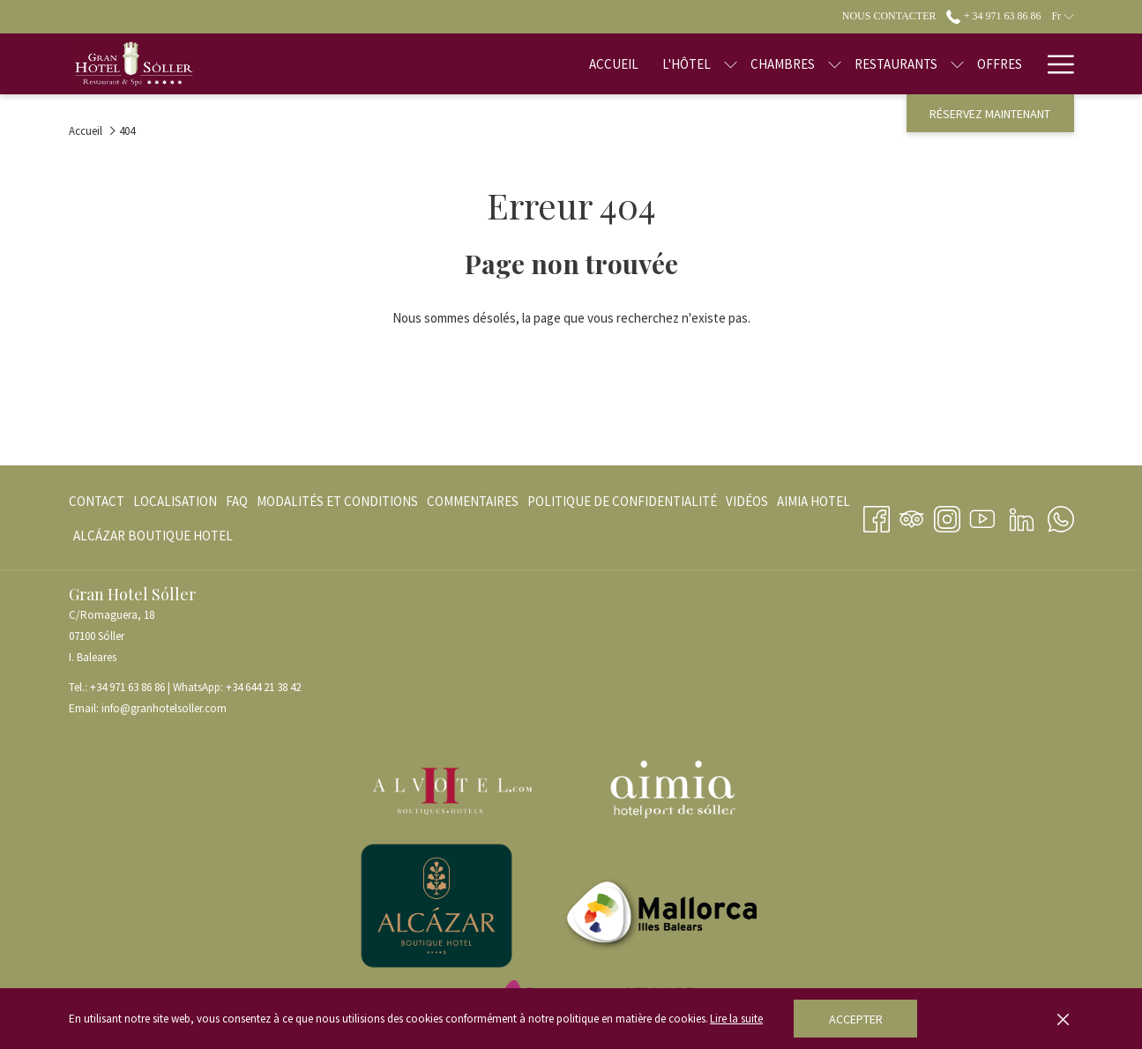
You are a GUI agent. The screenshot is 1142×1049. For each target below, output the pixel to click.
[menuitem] (99, 501)
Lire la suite (736, 1018)
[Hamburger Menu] (1054, 63)
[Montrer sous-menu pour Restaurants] (901, 63)
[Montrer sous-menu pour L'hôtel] (675, 63)
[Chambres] (727, 63)
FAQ (237, 501)
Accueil (85, 130)
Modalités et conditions (337, 501)
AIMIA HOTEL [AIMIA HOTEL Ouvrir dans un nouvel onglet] (813, 504)
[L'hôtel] (630, 63)
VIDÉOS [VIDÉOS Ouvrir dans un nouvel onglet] (747, 504)
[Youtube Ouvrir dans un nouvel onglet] (982, 515)
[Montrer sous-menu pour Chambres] (779, 63)
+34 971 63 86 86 (127, 687)
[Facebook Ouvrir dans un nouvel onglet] (876, 515)
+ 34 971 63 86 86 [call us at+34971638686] (993, 16)
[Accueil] (558, 63)
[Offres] (944, 63)
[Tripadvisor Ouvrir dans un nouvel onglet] (912, 515)
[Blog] (1006, 63)
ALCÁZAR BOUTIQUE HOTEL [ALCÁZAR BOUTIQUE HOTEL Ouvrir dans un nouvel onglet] (153, 539)
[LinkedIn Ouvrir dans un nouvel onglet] (1021, 515)
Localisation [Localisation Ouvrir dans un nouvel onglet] (175, 504)
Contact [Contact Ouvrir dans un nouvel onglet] (96, 504)
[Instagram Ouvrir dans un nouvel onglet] (947, 515)
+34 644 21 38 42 (263, 687)
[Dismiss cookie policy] (1063, 1019)
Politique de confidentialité (622, 501)
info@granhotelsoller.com (164, 708)
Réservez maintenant (989, 114)
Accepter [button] (856, 1019)
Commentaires (473, 501)
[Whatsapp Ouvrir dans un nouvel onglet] (1061, 515)
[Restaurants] (840, 63)
